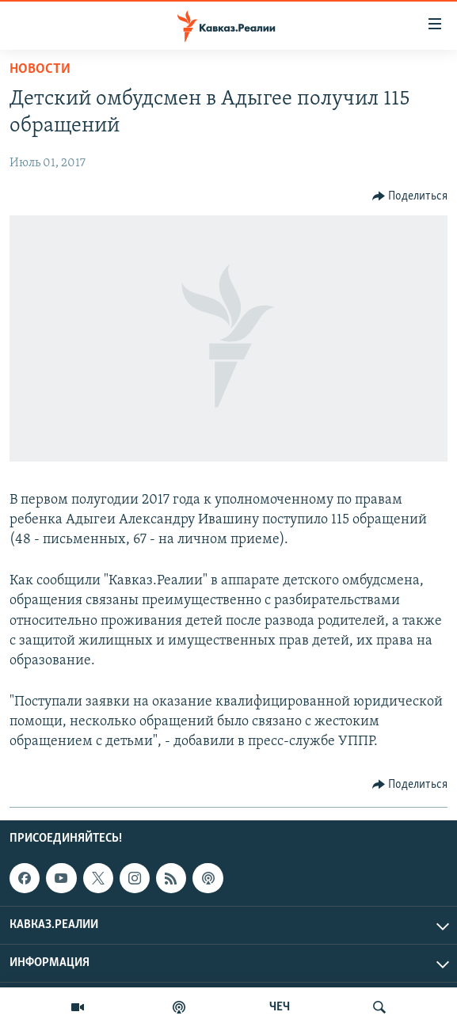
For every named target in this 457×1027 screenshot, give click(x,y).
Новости (40, 69)
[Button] (410, 196)
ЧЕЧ (279, 1007)
